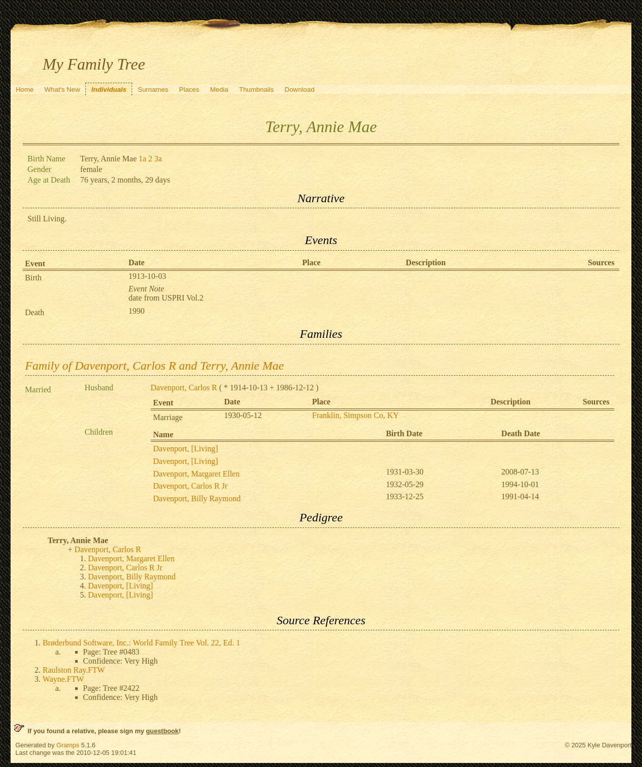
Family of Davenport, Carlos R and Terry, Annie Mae (154, 365)
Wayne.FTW (63, 679)
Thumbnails (256, 89)
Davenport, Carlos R (184, 387)
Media (219, 89)
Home (25, 89)
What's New (62, 89)
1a (142, 158)
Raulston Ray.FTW (74, 670)
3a (158, 158)
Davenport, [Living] (185, 448)
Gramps (68, 745)
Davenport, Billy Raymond (197, 498)
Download (299, 89)
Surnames (153, 89)
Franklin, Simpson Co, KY (355, 415)
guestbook (162, 731)
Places (189, 89)
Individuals (109, 89)
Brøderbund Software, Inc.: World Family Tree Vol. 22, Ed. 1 (142, 642)
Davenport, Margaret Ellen (196, 473)
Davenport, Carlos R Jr (190, 486)
